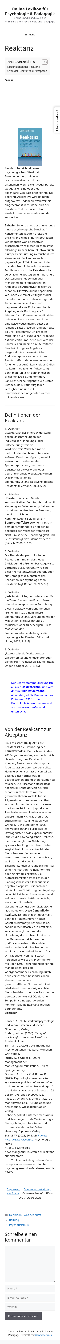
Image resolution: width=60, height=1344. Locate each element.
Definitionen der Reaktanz (24, 66)
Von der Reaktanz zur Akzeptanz (28, 70)
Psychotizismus (19, 1225)
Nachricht (13, 1193)
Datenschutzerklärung (37, 1189)
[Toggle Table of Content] (43, 62)
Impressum (13, 1189)
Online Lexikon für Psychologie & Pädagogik (30, 11)
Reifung (14, 1220)
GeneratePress (43, 1334)
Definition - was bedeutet (25, 1215)
